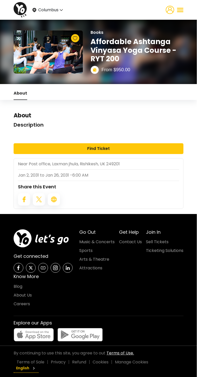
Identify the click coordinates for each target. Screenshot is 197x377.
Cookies (101, 362)
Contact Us (130, 242)
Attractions (90, 268)
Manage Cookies (131, 362)
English (26, 368)
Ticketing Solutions (164, 250)
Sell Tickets (157, 242)
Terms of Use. (120, 353)
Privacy (58, 362)
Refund (79, 362)
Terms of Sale (30, 362)
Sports (86, 250)
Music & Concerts (97, 242)
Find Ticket (98, 148)
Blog (18, 286)
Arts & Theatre (94, 259)
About (20, 93)
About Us (23, 295)
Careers (22, 304)
